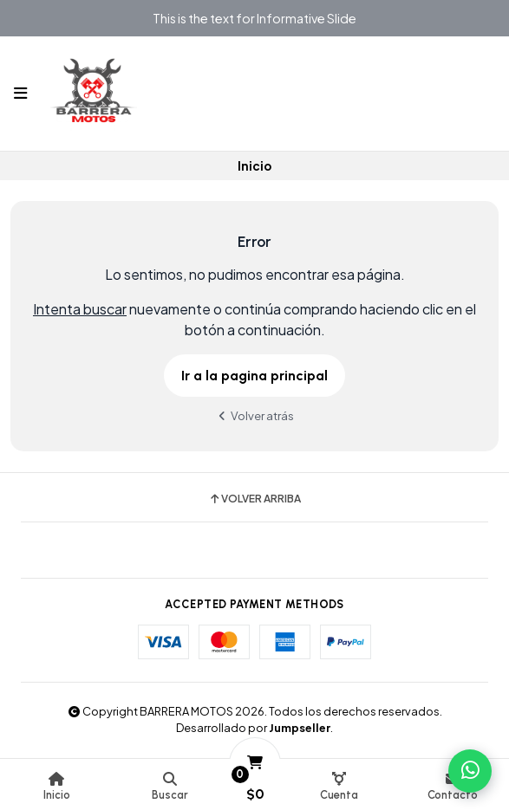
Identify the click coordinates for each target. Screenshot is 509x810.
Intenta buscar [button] (80, 309)
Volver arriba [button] (254, 499)
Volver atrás (255, 415)
